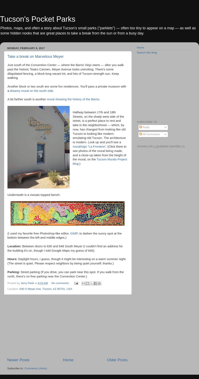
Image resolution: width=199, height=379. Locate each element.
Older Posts (117, 360)
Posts (144, 127)
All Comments (149, 134)
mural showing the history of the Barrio (73, 99)
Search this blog (147, 52)
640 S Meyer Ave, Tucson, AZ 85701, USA (46, 288)
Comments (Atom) (35, 368)
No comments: (60, 283)
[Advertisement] (67, 326)
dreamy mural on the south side (31, 90)
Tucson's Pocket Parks (37, 19)
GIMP (74, 233)
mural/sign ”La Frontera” (89, 146)
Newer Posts (18, 360)
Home (68, 360)
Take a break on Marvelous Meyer (35, 56)
